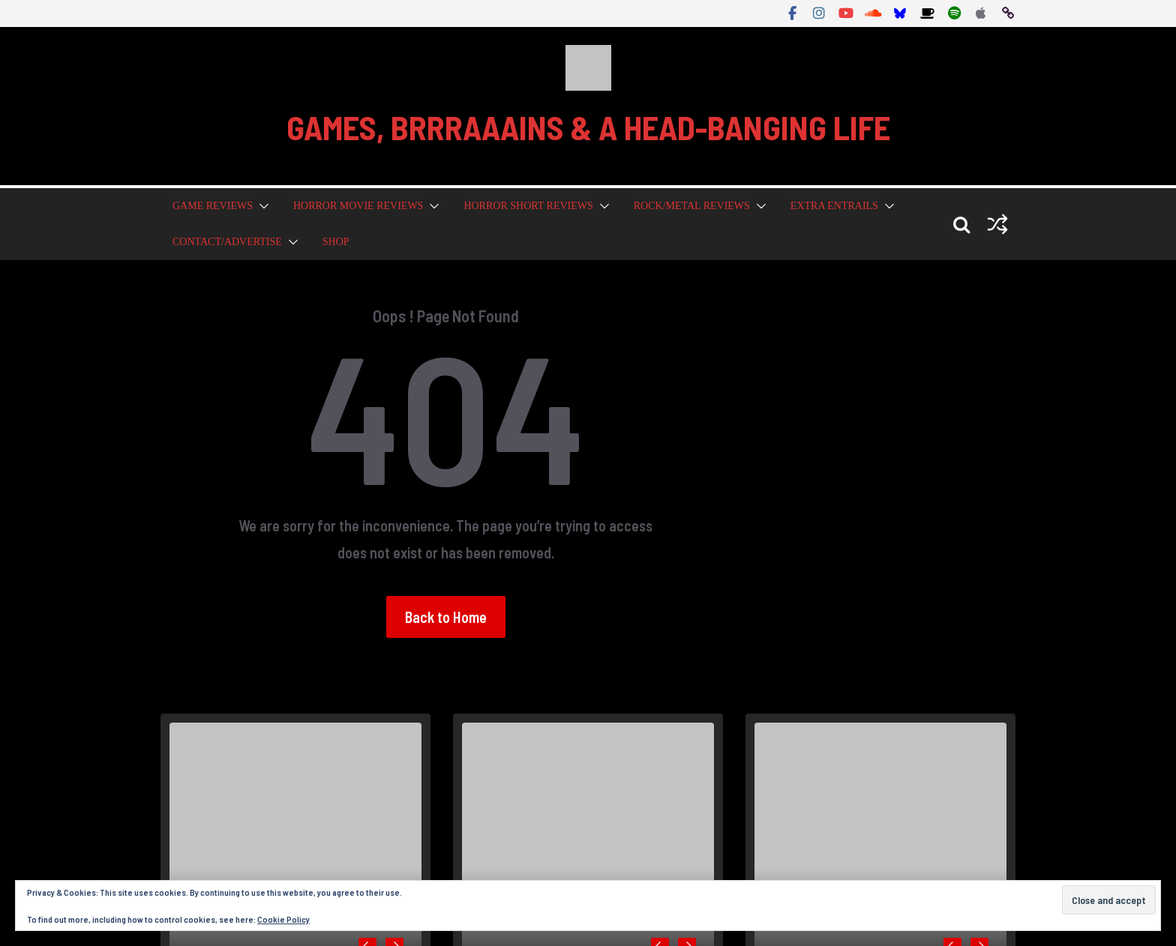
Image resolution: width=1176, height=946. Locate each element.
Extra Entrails (834, 205)
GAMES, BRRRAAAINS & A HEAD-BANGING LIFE (588, 127)
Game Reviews (212, 205)
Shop (336, 241)
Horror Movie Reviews (358, 205)
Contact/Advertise (227, 241)
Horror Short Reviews (528, 205)
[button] (261, 206)
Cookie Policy (283, 919)
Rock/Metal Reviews (692, 205)
